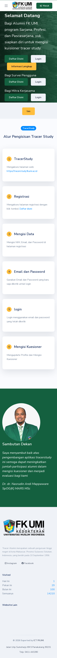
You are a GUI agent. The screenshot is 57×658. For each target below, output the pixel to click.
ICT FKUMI (39, 640)
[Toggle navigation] (6, 5)
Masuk (44, 5)
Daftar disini (25, 208)
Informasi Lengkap (21, 66)
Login (38, 58)
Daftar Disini (16, 58)
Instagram (11, 563)
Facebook (28, 563)
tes (28, 111)
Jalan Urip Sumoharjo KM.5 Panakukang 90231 (28, 647)
